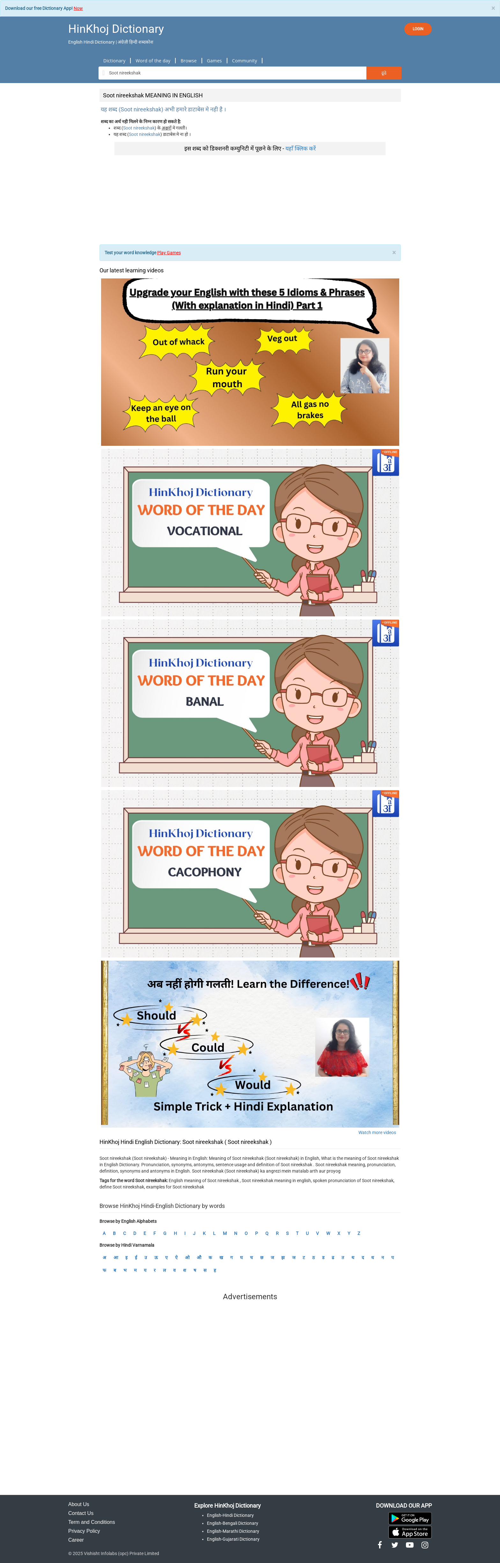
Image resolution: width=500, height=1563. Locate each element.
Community (244, 60)
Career (76, 1540)
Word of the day (153, 60)
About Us (78, 1504)
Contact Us (80, 1513)
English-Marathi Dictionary (233, 1531)
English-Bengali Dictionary (232, 1523)
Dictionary (114, 60)
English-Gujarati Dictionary (233, 1539)
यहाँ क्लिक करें (300, 148)
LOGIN (418, 29)
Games (214, 60)
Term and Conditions (91, 1522)
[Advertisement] (250, 199)
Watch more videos (377, 1132)
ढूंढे (383, 72)
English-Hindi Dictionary (230, 1515)
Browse (188, 60)
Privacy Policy (84, 1531)
